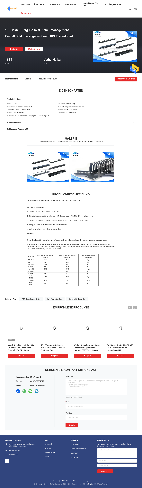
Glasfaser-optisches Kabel (78, 448)
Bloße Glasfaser (75, 444)
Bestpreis (14, 49)
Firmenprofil (48, 444)
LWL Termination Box (54, 299)
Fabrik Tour (48, 448)
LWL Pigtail (74, 453)
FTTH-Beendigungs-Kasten (31, 299)
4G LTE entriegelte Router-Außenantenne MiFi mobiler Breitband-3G (53, 347)
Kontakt (72, 425)
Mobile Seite (65, 481)
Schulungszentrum (113, 4)
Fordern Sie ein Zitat (126, 79)
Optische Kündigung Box (77, 299)
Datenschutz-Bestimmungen (81, 481)
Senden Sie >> (105, 471)
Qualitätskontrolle (50, 452)
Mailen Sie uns (34, 49)
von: (68, 402)
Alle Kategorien (75, 457)
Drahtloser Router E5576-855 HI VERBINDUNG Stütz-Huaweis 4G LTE (120, 347)
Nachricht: (70, 376)
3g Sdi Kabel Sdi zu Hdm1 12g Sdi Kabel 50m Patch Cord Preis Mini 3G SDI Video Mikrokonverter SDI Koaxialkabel (21, 350)
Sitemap (55, 481)
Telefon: (69, 413)
